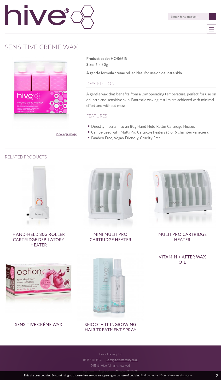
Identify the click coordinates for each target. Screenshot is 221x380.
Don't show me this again (176, 376)
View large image (66, 134)
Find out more (149, 376)
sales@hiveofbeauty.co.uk (122, 360)
